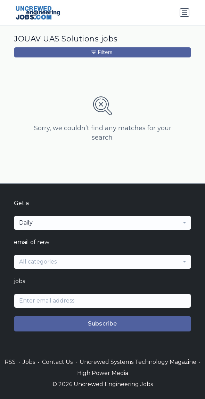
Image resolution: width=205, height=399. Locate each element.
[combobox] (102, 223)
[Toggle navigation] (184, 12)
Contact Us (57, 362)
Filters (101, 52)
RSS (10, 362)
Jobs (29, 362)
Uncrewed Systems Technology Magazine (138, 362)
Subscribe (102, 323)
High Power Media (102, 373)
